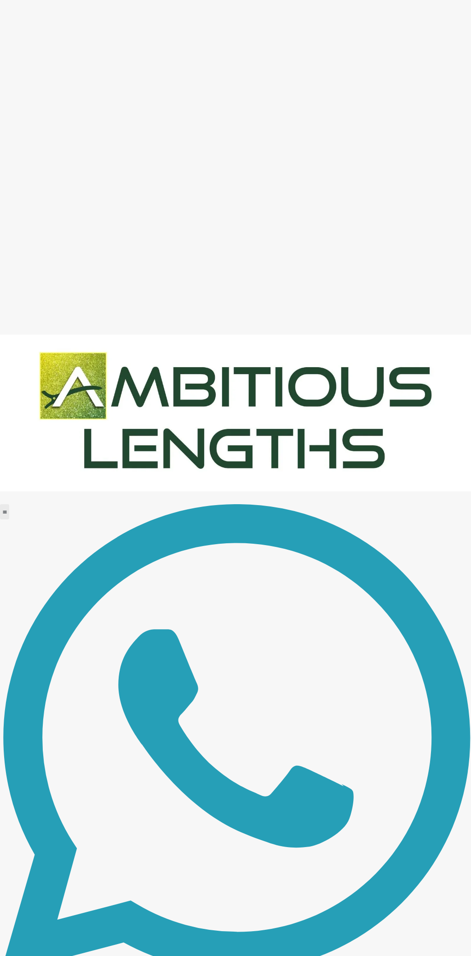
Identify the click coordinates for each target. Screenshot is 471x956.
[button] (4, 511)
